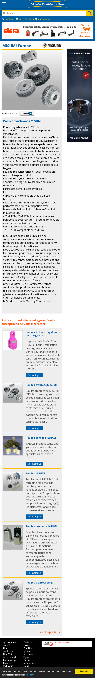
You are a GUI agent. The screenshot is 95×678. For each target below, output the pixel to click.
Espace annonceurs (29, 661)
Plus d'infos (30, 674)
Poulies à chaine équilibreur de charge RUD (43, 333)
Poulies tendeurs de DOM (41, 526)
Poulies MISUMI (35, 473)
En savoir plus (34, 375)
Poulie (50, 320)
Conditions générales (28, 650)
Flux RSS (7, 654)
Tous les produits (49, 632)
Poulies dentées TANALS (41, 437)
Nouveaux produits (8, 650)
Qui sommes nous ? (9, 644)
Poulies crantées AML (39, 582)
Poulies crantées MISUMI (41, 385)
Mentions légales (28, 656)
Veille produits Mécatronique (10, 658)
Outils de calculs (27, 644)
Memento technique (8, 664)
